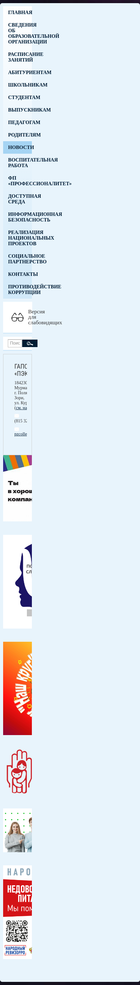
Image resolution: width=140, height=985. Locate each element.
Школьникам (20, 84)
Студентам (20, 97)
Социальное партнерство (20, 258)
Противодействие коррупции (20, 289)
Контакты (20, 274)
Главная (20, 12)
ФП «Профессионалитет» (20, 180)
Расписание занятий (20, 57)
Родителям (20, 134)
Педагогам (20, 122)
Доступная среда (20, 198)
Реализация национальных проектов (20, 238)
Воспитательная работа (20, 162)
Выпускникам (20, 109)
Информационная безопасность (20, 216)
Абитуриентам (20, 72)
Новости (20, 147)
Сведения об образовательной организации (20, 33)
